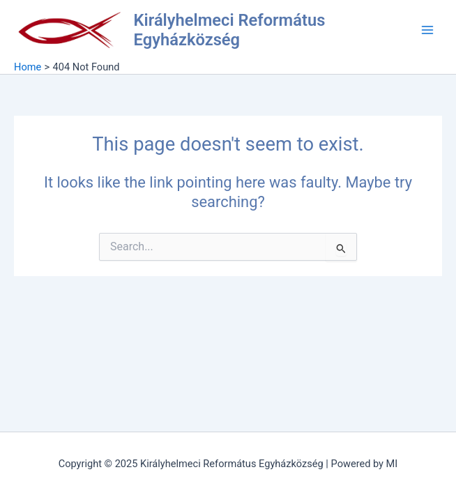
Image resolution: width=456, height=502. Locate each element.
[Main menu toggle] (427, 30)
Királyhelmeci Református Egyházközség (230, 30)
